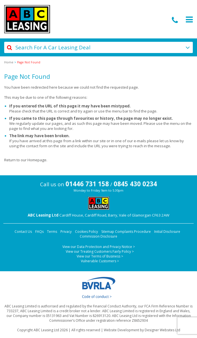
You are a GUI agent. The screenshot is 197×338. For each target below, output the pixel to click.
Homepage (36, 159)
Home (8, 62)
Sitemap (107, 231)
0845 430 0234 (135, 184)
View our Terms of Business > (100, 256)
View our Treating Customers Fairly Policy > (100, 251)
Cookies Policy (86, 231)
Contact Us (23, 231)
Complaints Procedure (133, 231)
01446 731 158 (87, 184)
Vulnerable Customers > (100, 261)
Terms (52, 231)
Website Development (121, 330)
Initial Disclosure (167, 231)
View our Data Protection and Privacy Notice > (98, 246)
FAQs (39, 231)
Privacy (66, 231)
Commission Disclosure (98, 236)
